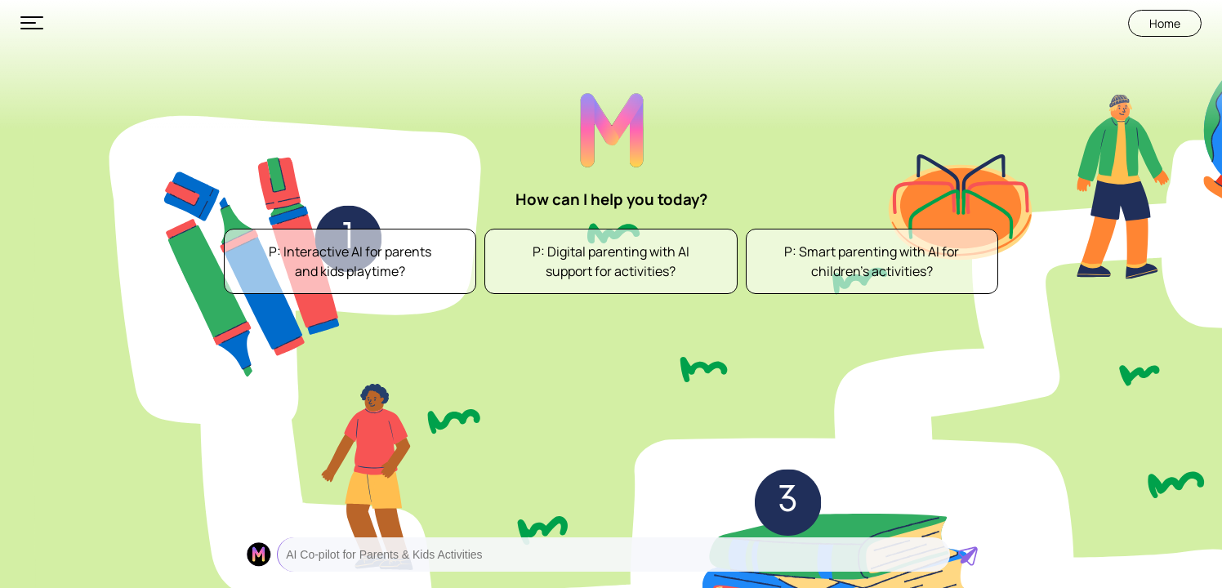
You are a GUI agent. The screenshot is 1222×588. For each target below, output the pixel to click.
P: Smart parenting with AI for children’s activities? (871, 261)
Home (1164, 23)
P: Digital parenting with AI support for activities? (611, 261)
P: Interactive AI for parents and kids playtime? (350, 261)
